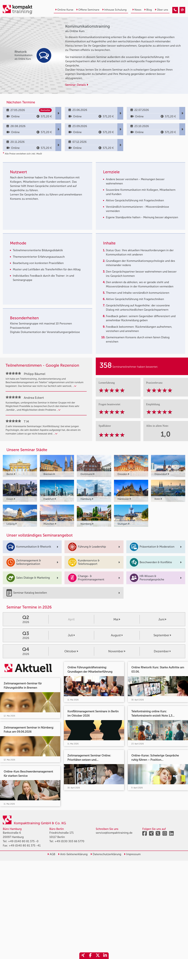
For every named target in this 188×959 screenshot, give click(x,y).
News (136, 9)
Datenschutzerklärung (105, 854)
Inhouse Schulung (114, 9)
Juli (71, 635)
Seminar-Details (76, 84)
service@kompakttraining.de (114, 832)
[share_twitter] (97, 955)
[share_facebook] (90, 955)
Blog (148, 9)
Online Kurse (64, 9)
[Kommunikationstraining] (175, 10)
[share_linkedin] (105, 955)
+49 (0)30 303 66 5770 (69, 841)
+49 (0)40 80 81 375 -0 (23, 841)
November (116, 651)
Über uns (161, 9)
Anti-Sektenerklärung (73, 854)
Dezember (162, 651)
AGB (51, 854)
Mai (116, 619)
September (162, 635)
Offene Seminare (87, 9)
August (117, 635)
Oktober (71, 651)
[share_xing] (83, 955)
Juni (162, 619)
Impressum (132, 854)
